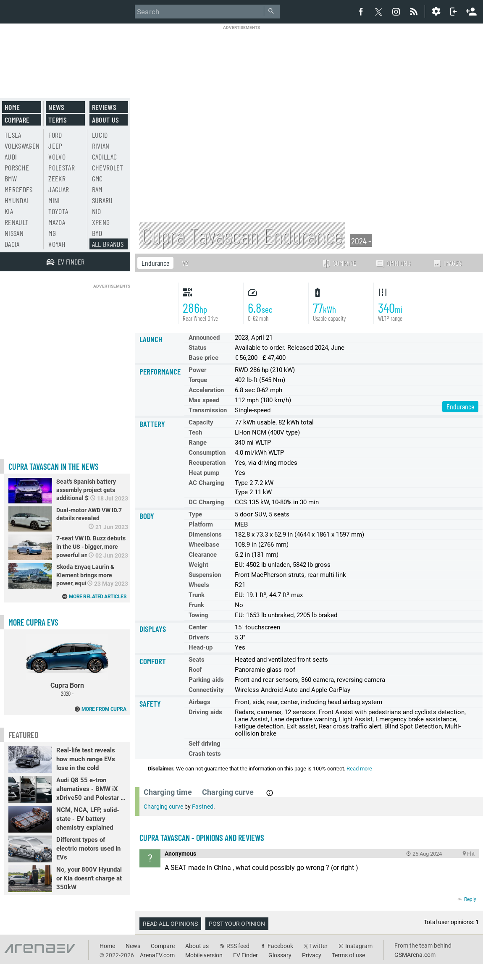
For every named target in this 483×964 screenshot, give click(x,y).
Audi (11, 156)
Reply (470, 899)
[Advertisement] (241, 56)
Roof (195, 669)
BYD (97, 233)
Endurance (155, 262)
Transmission (208, 410)
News (56, 107)
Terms (57, 119)
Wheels (199, 585)
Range (198, 442)
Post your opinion (237, 923)
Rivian (101, 145)
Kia (9, 211)
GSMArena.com (415, 954)
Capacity (201, 422)
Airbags (199, 702)
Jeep (55, 145)
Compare (339, 262)
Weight (198, 564)
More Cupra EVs (33, 622)
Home (12, 107)
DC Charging (206, 502)
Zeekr (57, 178)
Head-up (201, 647)
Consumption (207, 452)
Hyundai (16, 200)
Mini (54, 200)
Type (195, 514)
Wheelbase (204, 544)
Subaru (102, 200)
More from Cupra (103, 709)
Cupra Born (67, 665)
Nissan (14, 233)
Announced (204, 337)
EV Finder (245, 955)
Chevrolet (107, 167)
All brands (108, 244)
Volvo (57, 156)
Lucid (100, 134)
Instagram (359, 946)
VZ (185, 262)
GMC (97, 178)
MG (52, 233)
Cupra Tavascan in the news (53, 466)
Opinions (392, 263)
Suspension (205, 575)
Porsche (17, 167)
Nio (96, 211)
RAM (97, 189)
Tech (195, 432)
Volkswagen (22, 145)
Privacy (311, 955)
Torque (198, 380)
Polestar (61, 167)
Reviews (104, 107)
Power (197, 370)
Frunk (196, 605)
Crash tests (205, 753)
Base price (203, 358)
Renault (17, 222)
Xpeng (101, 222)
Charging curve (163, 806)
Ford (55, 134)
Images (447, 262)
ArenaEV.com (157, 955)
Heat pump (204, 473)
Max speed (204, 400)
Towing (198, 615)
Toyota (58, 211)
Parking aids (206, 680)
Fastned (202, 806)
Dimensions (205, 534)
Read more (359, 768)
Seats (197, 659)
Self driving (204, 743)
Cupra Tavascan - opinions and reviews (201, 838)
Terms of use (348, 955)
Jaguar (58, 189)
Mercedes (19, 189)
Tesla (13, 134)
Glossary (279, 955)
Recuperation (207, 462)
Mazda (56, 222)
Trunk (197, 595)
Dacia (12, 244)
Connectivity (206, 690)
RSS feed (237, 946)
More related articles (97, 597)
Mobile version (204, 955)
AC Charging (206, 483)
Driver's (199, 637)
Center (198, 627)
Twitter (318, 946)
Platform (201, 524)
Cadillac (104, 156)
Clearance (203, 554)
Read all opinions (170, 923)
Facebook (280, 946)
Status (198, 347)
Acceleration (206, 390)
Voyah (57, 244)
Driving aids (205, 712)
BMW (11, 178)
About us (105, 119)
